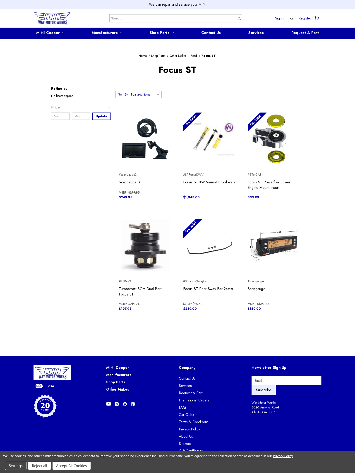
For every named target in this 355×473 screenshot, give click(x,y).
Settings (16, 465)
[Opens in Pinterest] (133, 404)
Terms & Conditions (194, 422)
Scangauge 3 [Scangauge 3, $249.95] (129, 182)
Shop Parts (162, 32)
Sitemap (185, 443)
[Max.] (81, 116)
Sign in (280, 18)
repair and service (176, 4)
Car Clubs (186, 414)
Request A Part (305, 32)
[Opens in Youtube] (108, 404)
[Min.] (60, 116)
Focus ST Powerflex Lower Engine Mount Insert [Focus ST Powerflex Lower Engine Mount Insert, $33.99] (269, 185)
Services (256, 32)
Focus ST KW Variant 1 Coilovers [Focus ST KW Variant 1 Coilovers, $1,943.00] (209, 182)
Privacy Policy (189, 429)
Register (304, 18)
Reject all (39, 465)
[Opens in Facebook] (124, 404)
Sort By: (123, 94)
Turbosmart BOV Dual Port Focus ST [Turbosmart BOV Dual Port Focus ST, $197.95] (140, 291)
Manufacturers (107, 32)
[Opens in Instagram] (116, 404)
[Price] (81, 107)
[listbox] (145, 94)
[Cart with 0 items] (316, 18)
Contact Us (211, 32)
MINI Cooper (50, 32)
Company (187, 367)
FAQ (182, 407)
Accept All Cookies (71, 465)
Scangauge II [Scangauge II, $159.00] (258, 288)
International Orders (194, 400)
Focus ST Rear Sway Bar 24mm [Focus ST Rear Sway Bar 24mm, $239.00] (208, 288)
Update (101, 116)
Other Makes (117, 389)
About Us (186, 436)
